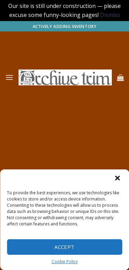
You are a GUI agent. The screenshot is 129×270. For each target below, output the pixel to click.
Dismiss (110, 15)
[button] (118, 179)
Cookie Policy (65, 261)
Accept (64, 246)
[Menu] (9, 77)
